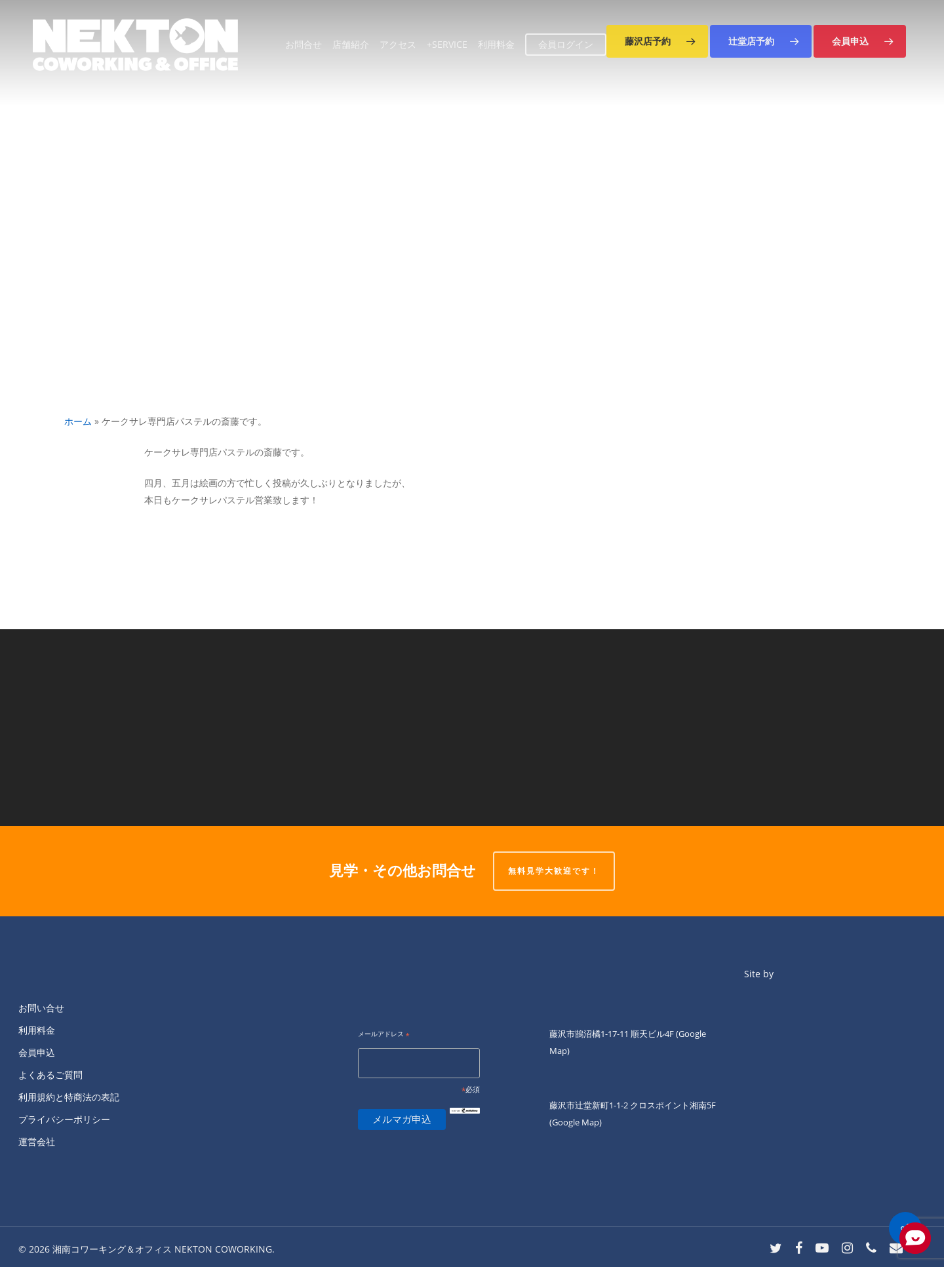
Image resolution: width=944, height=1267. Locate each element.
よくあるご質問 (50, 1074)
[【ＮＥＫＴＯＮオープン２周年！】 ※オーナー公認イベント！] (708, 727)
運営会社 (36, 1141)
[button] (657, 41)
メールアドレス (384, 1034)
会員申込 (36, 1052)
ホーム (78, 421)
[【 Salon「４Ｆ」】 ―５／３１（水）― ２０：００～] (236, 727)
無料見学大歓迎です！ (554, 870)
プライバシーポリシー (64, 1119)
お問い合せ (41, 1008)
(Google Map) (575, 1122)
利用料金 (36, 1030)
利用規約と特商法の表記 (68, 1097)
